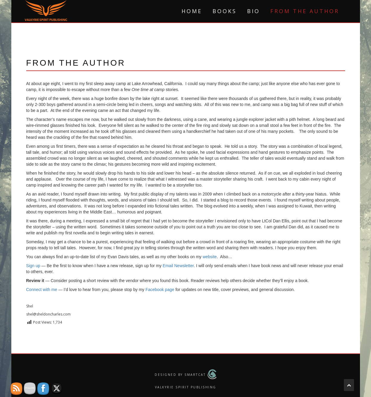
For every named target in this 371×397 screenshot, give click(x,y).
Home (191, 11)
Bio (253, 11)
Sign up (33, 265)
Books (224, 11)
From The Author (304, 11)
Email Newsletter (178, 265)
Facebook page (159, 289)
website (210, 256)
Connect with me (41, 289)
